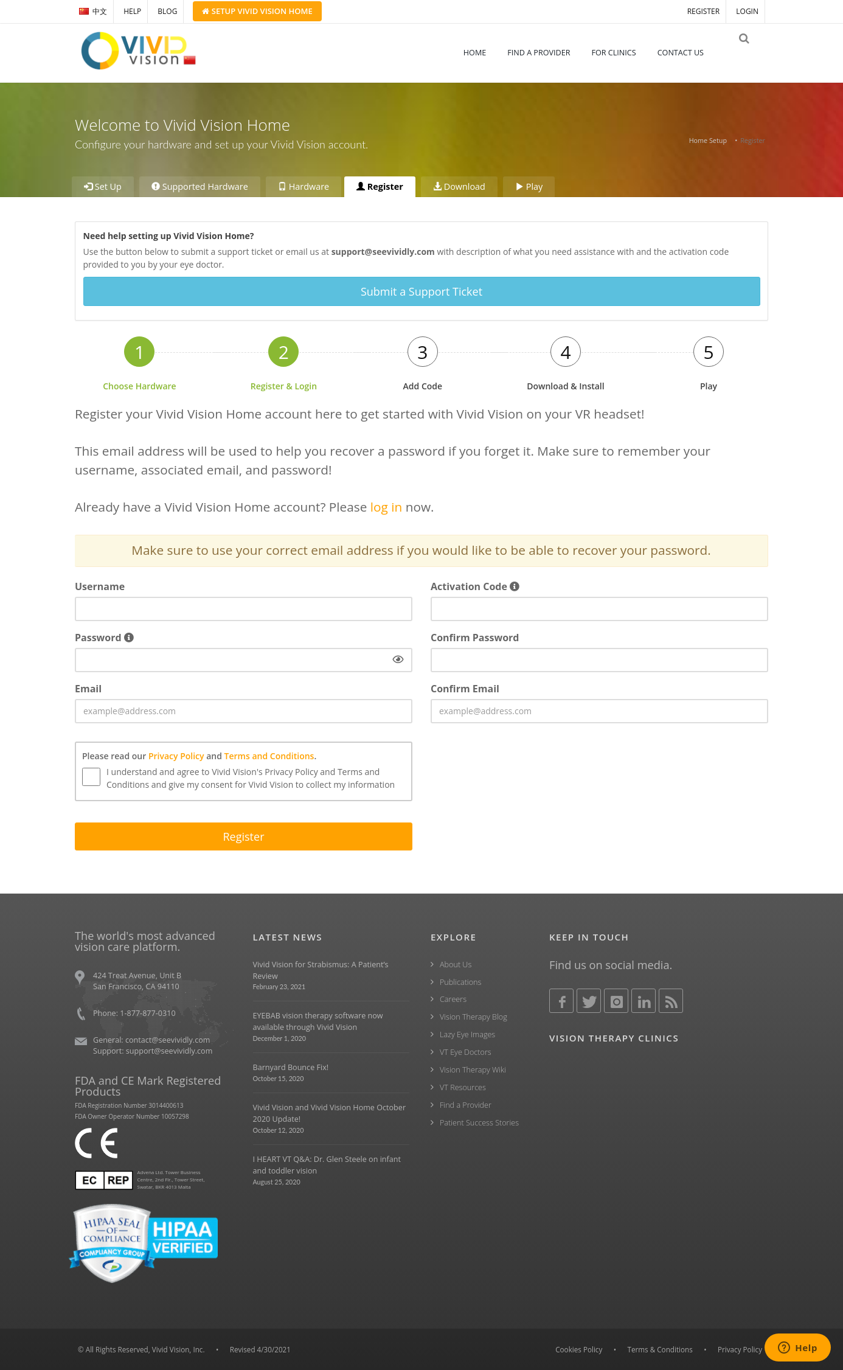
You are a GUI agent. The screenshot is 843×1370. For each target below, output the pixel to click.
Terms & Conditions (660, 1349)
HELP (132, 11)
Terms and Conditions (269, 755)
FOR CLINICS (622, 52)
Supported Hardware (199, 186)
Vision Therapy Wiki (473, 1069)
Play (529, 186)
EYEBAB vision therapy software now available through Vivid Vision (318, 1021)
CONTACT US (689, 52)
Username (100, 586)
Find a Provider (465, 1104)
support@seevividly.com (169, 1050)
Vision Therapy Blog (473, 1016)
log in (386, 506)
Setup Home (257, 10)
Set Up (103, 186)
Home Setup (708, 140)
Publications (460, 981)
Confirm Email (465, 688)
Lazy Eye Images (467, 1034)
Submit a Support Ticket (421, 291)
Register (379, 186)
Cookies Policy (578, 1349)
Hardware (303, 186)
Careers (453, 998)
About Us (455, 964)
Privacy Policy (176, 755)
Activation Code (475, 586)
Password (104, 637)
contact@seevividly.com (167, 1039)
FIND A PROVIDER (547, 52)
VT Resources (463, 1087)
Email (88, 688)
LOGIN (747, 11)
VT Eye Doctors (465, 1051)
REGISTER (703, 11)
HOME (483, 52)
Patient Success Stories (479, 1122)
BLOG (167, 11)
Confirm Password (475, 637)
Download (459, 186)
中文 (93, 11)
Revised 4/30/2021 (260, 1349)
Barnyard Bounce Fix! (291, 1067)
